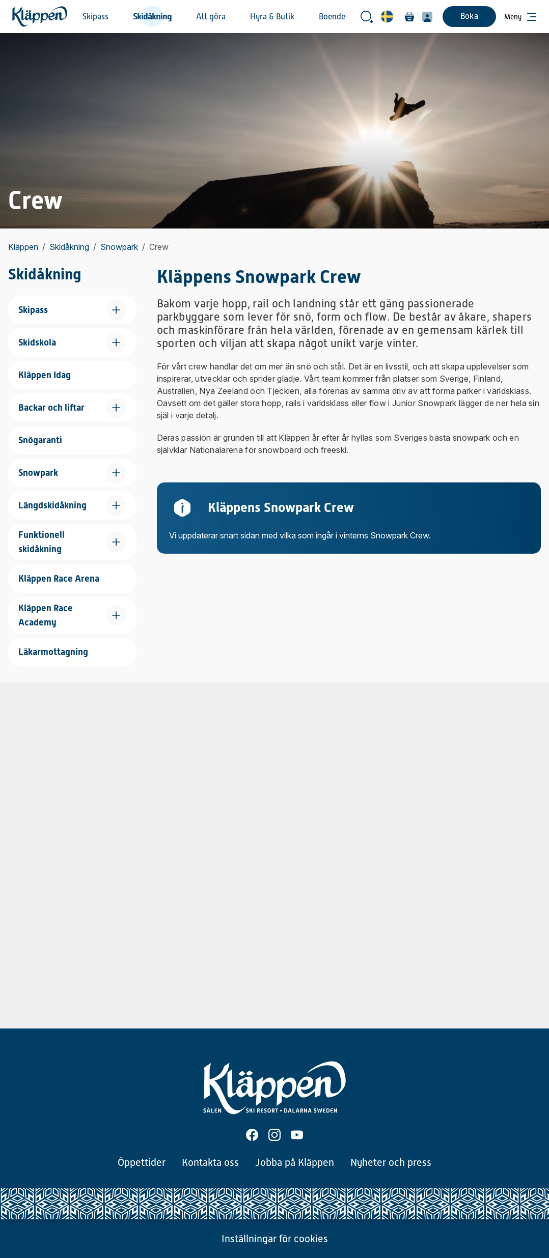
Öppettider (142, 1162)
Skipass (95, 16)
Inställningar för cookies (275, 1238)
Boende (332, 16)
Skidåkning (152, 16)
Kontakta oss (210, 1162)
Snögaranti (40, 440)
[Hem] (39, 16)
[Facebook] (252, 1135)
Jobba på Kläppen (294, 1162)
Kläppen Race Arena (58, 578)
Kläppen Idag (44, 374)
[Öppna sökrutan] (367, 17)
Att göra (211, 16)
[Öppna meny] (520, 17)
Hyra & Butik (272, 16)
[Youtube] (297, 1135)
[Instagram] (274, 1135)
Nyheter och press (390, 1162)
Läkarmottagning (53, 651)
